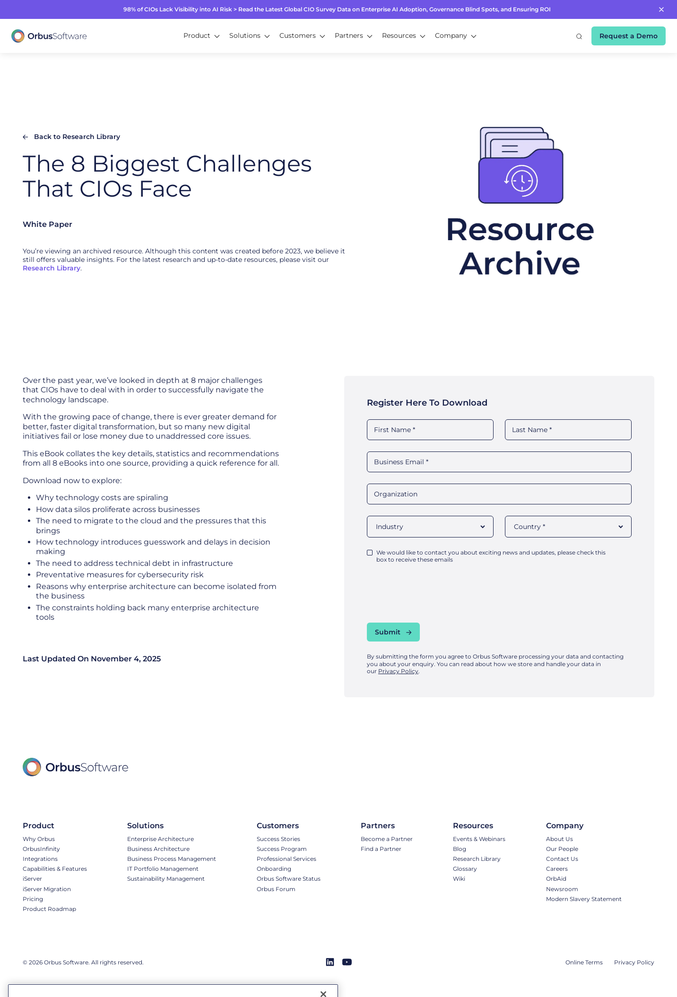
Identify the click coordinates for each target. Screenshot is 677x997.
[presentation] (439, 592)
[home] (49, 36)
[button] (202, 36)
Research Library (51, 268)
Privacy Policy (398, 671)
